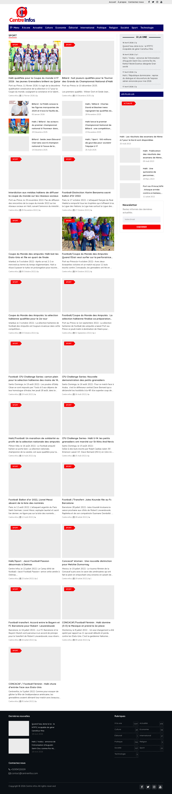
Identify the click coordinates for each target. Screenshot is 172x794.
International (87, 27)
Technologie (147, 27)
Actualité (37, 27)
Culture (49, 27)
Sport (135, 27)
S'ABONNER (142, 227)
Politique (101, 27)
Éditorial (73, 27)
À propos (122, 2)
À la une (26, 27)
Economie (61, 27)
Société (125, 27)
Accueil (112, 2)
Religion (113, 27)
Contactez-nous (136, 2)
